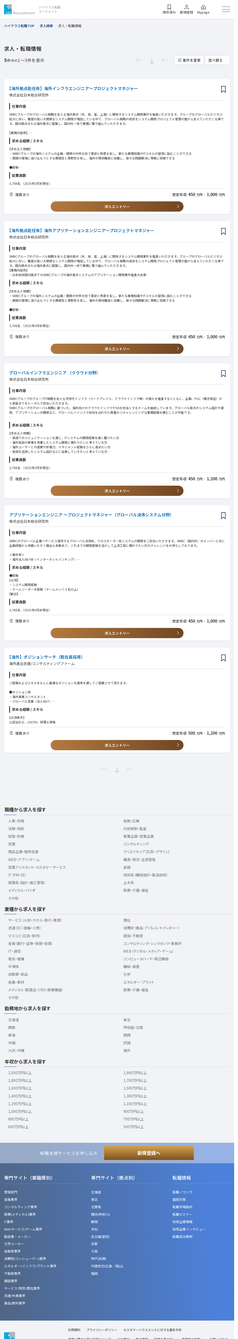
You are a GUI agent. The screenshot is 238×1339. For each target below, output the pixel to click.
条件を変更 (192, 60)
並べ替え (215, 60)
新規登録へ (148, 1152)
